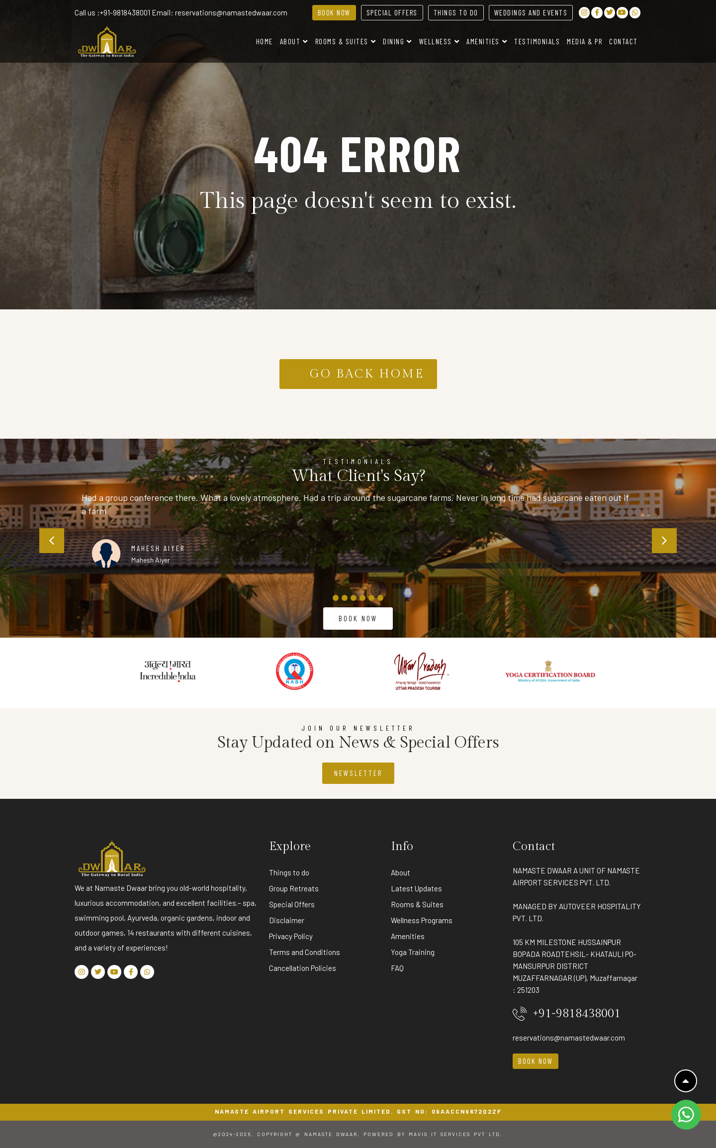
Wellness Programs (421, 920)
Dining (397, 41)
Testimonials (537, 41)
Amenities (486, 41)
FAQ (397, 967)
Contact (623, 41)
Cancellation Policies (302, 967)
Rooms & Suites (345, 41)
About (294, 41)
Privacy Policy (291, 936)
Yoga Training (413, 952)
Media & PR (584, 41)
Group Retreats (294, 888)
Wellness (439, 41)
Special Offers (292, 904)
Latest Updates (416, 888)
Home (264, 41)
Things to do (289, 872)
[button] (51, 540)
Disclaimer (286, 920)
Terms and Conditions (304, 952)
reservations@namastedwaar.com (231, 12)
